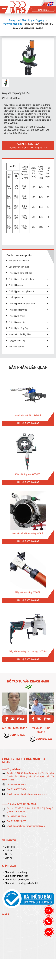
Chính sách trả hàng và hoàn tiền (22, 883)
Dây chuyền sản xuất (19, 266)
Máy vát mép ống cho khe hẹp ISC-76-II (27, 651)
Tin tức (8, 854)
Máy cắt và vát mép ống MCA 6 (27, 533)
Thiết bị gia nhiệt (16, 316)
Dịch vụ (9, 850)
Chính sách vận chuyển (17, 879)
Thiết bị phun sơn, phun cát (21, 291)
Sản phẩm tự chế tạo (19, 260)
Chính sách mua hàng (16, 872)
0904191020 (15, 735)
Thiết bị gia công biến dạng (21, 279)
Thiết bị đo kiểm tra (18, 309)
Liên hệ (8, 857)
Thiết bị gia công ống (33, 20)
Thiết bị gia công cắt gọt (20, 273)
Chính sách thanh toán (16, 875)
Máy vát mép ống (12, 23)
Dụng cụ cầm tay (17, 340)
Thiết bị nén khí (16, 297)
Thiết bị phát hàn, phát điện (22, 303)
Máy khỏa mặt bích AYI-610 (28, 415)
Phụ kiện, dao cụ (16, 346)
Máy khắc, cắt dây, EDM (20, 334)
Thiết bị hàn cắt (16, 285)
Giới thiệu (10, 846)
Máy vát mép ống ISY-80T (27, 592)
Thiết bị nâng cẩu (17, 322)
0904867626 (41, 739)
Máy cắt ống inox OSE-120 (27, 474)
